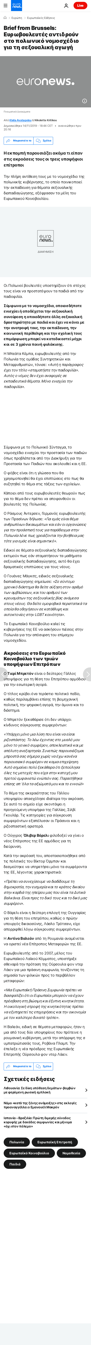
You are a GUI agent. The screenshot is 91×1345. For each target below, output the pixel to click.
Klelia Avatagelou (20, 120)
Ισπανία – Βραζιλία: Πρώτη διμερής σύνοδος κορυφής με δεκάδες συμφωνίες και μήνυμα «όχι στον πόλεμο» (38, 1122)
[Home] (5, 17)
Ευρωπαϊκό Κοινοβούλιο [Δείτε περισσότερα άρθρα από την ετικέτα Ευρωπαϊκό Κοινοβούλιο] (29, 1153)
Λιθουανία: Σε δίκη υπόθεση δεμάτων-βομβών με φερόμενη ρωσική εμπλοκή (40, 1090)
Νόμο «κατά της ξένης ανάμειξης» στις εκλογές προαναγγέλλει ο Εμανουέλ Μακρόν (40, 1105)
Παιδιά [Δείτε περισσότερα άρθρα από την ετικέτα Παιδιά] (14, 1164)
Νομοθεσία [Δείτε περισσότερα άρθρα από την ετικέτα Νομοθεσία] (71, 1153)
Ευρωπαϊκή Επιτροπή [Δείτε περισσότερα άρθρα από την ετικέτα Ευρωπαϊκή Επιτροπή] (54, 1142)
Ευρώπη (16, 18)
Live (80, 5)
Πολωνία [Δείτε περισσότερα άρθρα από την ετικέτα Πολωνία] (16, 1142)
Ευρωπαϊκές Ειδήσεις (41, 18)
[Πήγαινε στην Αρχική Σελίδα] (16, 5)
